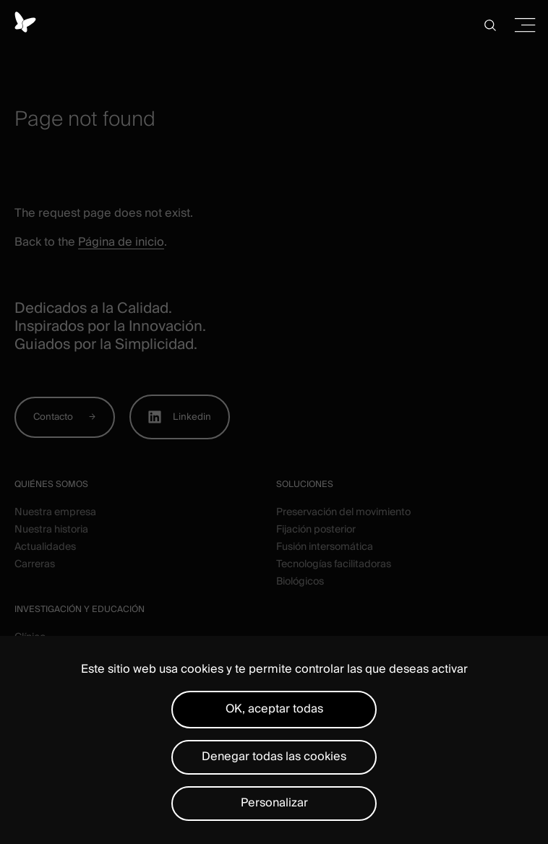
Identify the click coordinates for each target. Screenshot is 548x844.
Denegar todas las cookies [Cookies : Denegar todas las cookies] (274, 756)
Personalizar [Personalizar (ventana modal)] (274, 803)
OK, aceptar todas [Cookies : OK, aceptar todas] (274, 709)
